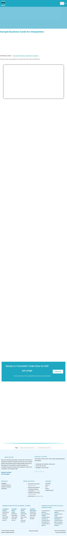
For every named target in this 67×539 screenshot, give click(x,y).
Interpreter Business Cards (44, 447)
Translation (35, 56)
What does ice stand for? (34, 484)
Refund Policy (63, 532)
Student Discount (49, 490)
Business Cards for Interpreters (27, 447)
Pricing (47, 488)
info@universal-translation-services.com (45, 464)
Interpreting (4, 488)
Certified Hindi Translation (34, 492)
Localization (28, 56)
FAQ (46, 487)
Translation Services (6, 485)
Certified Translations (6, 487)
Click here (58, 372)
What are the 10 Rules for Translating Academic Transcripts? (34, 489)
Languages (3, 483)
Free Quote (48, 483)
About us (47, 485)
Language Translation (19, 56)
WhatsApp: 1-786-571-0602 (41, 467)
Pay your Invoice (33, 531)
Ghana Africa (31, 496)
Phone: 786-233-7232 (40, 466)
